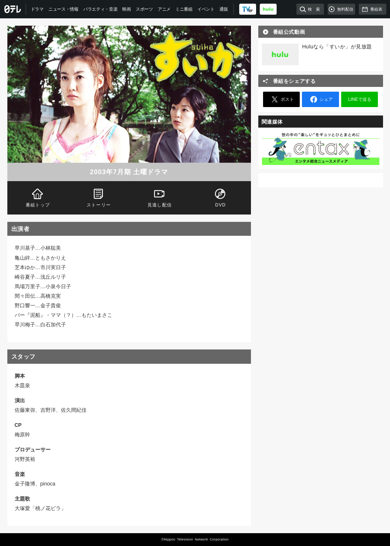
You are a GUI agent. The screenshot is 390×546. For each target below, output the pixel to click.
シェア (320, 99)
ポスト (281, 99)
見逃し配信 (159, 197)
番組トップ (37, 197)
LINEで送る (359, 99)
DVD (220, 197)
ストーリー (98, 197)
